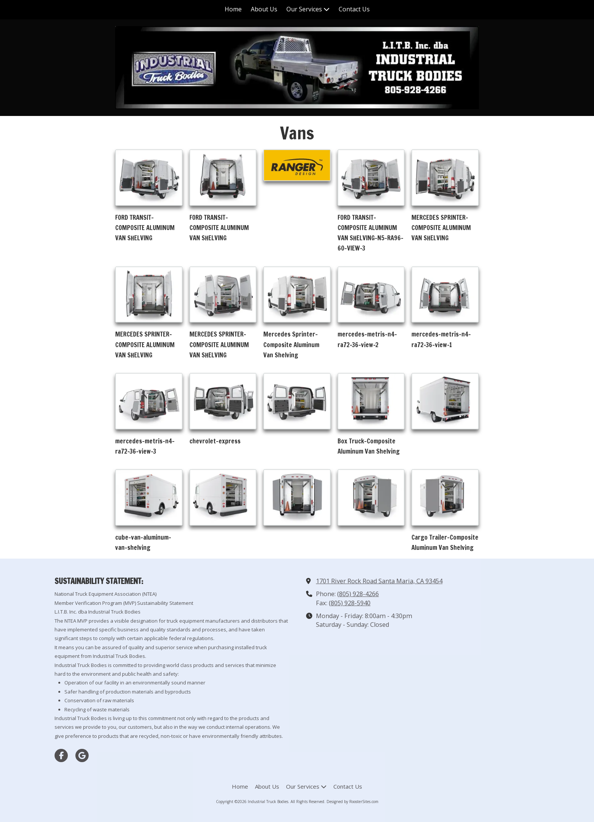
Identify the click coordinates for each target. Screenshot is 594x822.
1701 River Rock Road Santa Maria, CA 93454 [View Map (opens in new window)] (379, 581)
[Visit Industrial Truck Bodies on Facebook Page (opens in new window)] (61, 755)
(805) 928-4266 (358, 594)
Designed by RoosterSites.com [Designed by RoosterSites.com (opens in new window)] (352, 801)
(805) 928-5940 (349, 603)
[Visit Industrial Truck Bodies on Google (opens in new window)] (82, 755)
